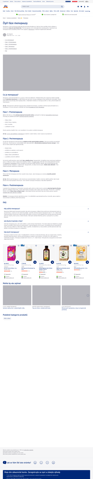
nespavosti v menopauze (10, 163)
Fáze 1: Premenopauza (10, 42)
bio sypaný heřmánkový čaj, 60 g (28, 269)
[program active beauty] (68, 1)
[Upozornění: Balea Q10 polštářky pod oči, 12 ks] (77, 274)
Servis (43, 1)
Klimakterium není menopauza (36, 107)
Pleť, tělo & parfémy (19, 11)
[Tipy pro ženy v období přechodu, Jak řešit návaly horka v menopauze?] (46, 298)
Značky (8, 11)
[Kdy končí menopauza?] (46, 232)
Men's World (28, 11)
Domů (4, 17)
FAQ (6, 51)
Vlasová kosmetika (36, 11)
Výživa (51, 11)
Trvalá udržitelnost (37, 1)
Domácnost (62, 11)
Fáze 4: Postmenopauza (11, 48)
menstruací (31, 29)
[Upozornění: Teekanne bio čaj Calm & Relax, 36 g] (7, 274)
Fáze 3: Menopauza (9, 46)
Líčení (12, 11)
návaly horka (36, 162)
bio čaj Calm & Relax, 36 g (10, 268)
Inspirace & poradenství (27, 1)
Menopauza (25, 17)
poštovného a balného (28, 450)
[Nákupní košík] (88, 6)
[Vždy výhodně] (74, 1)
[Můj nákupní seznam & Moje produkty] (81, 6)
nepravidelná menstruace (52, 115)
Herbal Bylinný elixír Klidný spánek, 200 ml (45, 269)
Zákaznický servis (50, 1)
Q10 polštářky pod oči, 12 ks (80, 268)
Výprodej (76, 11)
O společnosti (6, 1)
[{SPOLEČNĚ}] (81, 1)
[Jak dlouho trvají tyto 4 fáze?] (46, 221)
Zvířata (68, 11)
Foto (72, 11)
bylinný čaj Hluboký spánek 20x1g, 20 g (63, 269)
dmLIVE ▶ (87, 11)
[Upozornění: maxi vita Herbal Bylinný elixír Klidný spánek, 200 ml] (42, 274)
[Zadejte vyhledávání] (61, 6)
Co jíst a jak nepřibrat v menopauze (15, 134)
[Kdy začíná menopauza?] (46, 209)
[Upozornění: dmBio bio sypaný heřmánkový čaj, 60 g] (25, 274)
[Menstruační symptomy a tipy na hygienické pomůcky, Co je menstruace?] (76, 298)
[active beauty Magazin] (87, 1)
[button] (35, 462)
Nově (4, 11)
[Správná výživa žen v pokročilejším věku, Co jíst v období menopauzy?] (17, 298)
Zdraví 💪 (20, 17)
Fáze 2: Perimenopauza (10, 44)
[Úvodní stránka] (5, 6)
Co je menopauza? (9, 40)
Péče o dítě (56, 11)
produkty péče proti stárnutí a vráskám (12, 192)
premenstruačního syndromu (27, 116)
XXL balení (81, 11)
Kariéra (11, 1)
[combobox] (42, 6)
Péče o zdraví (45, 11)
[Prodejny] (78, 6)
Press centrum (17, 1)
